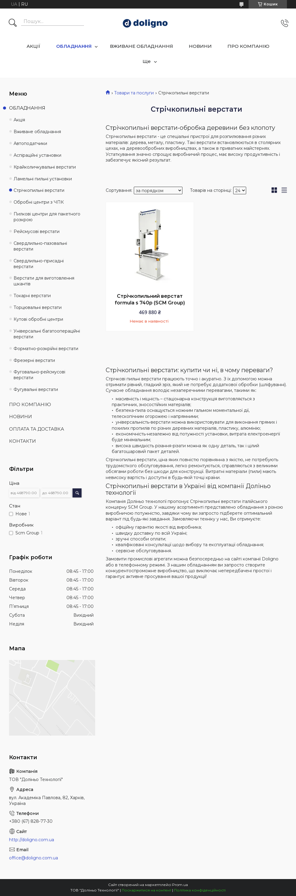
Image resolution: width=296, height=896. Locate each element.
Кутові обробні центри (38, 319)
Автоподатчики (30, 143)
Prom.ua (180, 884)
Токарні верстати (32, 295)
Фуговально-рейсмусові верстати (39, 374)
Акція (19, 120)
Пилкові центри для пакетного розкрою (47, 216)
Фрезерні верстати (34, 360)
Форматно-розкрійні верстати (46, 348)
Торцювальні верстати (38, 307)
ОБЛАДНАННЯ (74, 46)
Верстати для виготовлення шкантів (44, 281)
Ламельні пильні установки (43, 179)
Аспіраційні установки (37, 155)
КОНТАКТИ (22, 441)
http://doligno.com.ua (31, 839)
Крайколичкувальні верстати (45, 167)
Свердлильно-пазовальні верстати (40, 246)
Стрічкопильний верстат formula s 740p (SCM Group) (150, 299)
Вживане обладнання (37, 131)
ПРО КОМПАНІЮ (248, 46)
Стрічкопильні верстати (39, 190)
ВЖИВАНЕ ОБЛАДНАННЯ (141, 46)
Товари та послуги (134, 93)
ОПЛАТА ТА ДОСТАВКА (36, 429)
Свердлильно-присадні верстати (39, 263)
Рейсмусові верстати (37, 231)
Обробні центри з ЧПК (39, 202)
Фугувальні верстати (36, 389)
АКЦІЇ (33, 46)
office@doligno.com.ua (33, 858)
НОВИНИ (200, 46)
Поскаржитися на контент (146, 890)
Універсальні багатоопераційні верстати (47, 334)
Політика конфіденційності (200, 890)
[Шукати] (12, 23)
